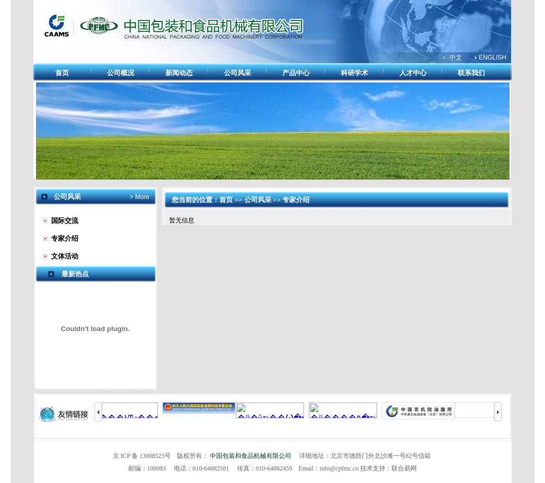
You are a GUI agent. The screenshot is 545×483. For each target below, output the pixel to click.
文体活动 (64, 256)
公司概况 (120, 73)
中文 (455, 57)
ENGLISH (492, 57)
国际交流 (64, 221)
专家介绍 (64, 238)
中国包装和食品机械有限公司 (250, 456)
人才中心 (412, 73)
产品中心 (296, 73)
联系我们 (471, 73)
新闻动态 (179, 73)
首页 (62, 73)
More (141, 197)
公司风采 (237, 73)
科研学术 (354, 73)
